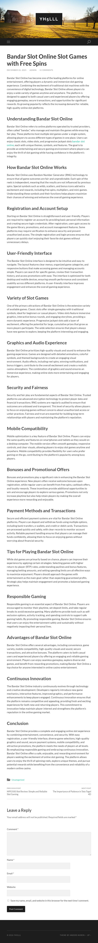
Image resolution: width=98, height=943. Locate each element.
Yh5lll (49, 19)
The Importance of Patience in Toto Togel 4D (70, 791)
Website (11, 887)
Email (10, 873)
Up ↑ (89, 935)
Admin (33, 70)
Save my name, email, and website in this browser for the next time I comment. (50, 900)
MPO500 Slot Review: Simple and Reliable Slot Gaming (27, 791)
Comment (12, 829)
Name (10, 859)
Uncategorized (18, 780)
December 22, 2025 (16, 70)
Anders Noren (77, 935)
